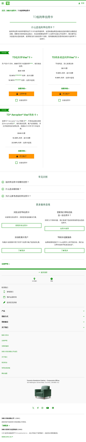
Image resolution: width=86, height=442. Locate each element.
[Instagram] (42, 409)
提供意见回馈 (10, 303)
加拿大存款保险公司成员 (9, 352)
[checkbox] (21, 101)
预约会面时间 (10, 298)
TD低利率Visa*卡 (21, 58)
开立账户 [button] (65, 94)
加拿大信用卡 (11, 11)
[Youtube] (47, 409)
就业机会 (4, 363)
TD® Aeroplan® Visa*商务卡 (21, 115)
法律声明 (5, 265)
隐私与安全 (5, 336)
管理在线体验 (6, 368)
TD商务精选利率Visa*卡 (64, 58)
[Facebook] (37, 409)
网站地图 (4, 374)
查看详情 (21, 89)
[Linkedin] (53, 409)
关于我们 (4, 357)
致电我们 (8, 292)
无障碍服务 (5, 347)
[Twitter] (33, 409)
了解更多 (5, 426)
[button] (21, 223)
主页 (3, 11)
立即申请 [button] (21, 94)
